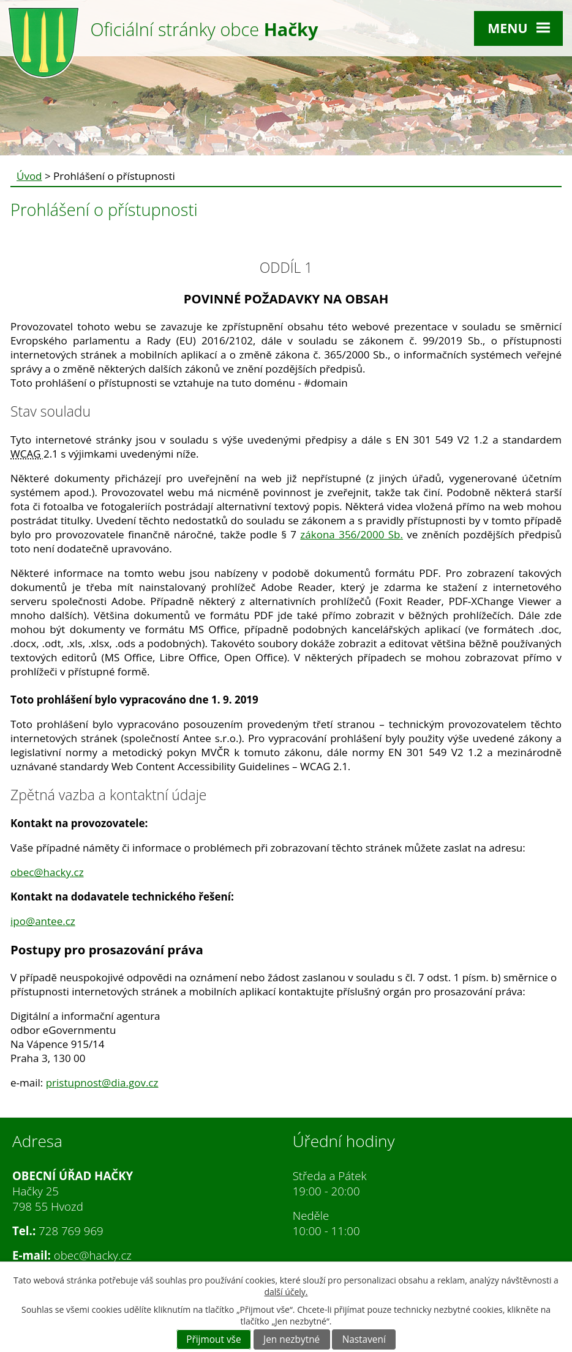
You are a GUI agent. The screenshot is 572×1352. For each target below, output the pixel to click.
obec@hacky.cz (47, 872)
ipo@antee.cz (42, 921)
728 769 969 (71, 1230)
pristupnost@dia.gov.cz (102, 1082)
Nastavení (364, 1339)
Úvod (29, 176)
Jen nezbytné (291, 1339)
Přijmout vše (213, 1339)
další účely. (285, 1292)
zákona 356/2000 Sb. (351, 534)
